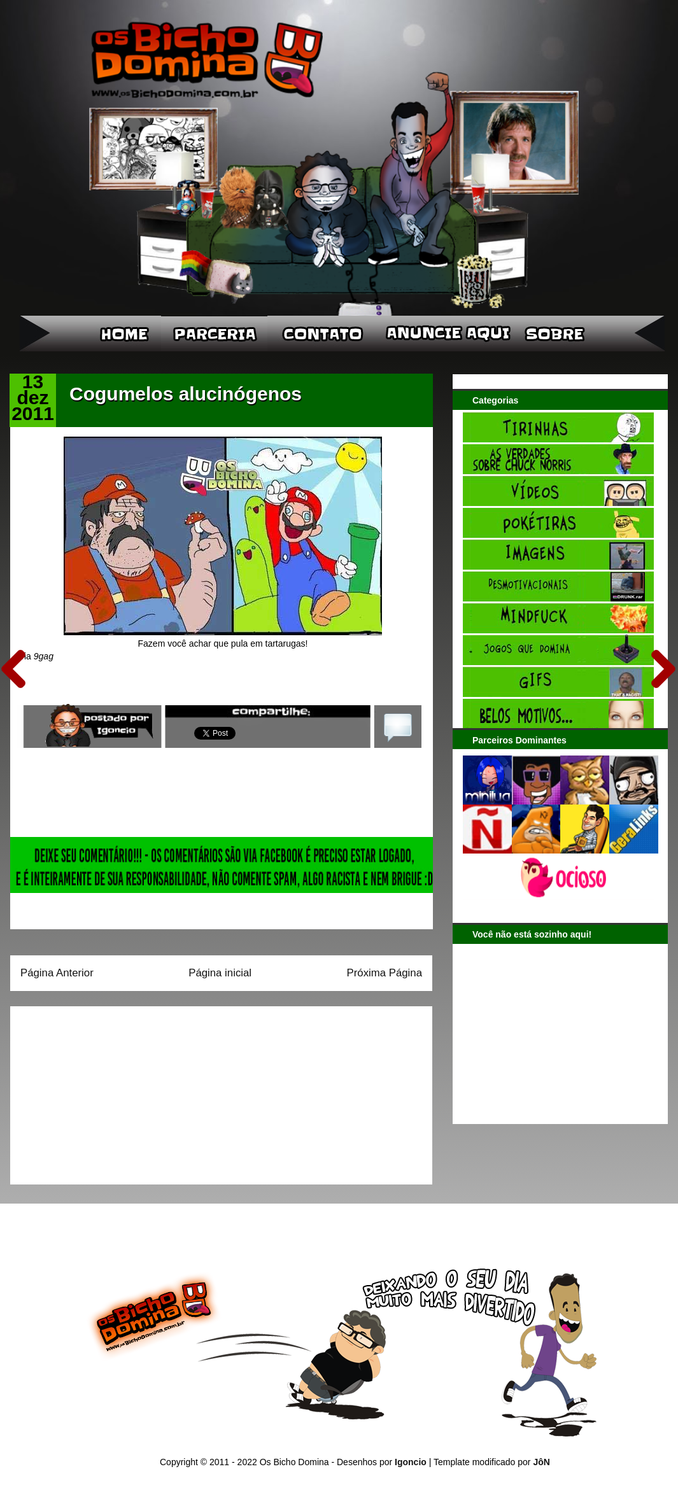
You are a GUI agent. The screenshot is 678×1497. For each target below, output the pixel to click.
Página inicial (219, 973)
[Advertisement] (100, 1090)
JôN (541, 1462)
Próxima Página (384, 973)
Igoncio (411, 1462)
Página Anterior (57, 973)
